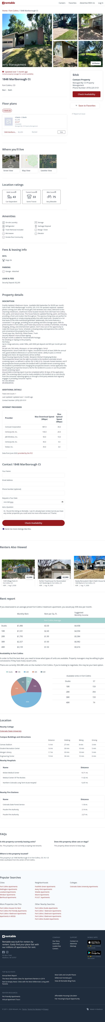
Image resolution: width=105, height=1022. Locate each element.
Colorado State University (10, 731)
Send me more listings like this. (18, 529)
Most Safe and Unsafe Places (65, 975)
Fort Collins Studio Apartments (46, 908)
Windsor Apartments (7, 895)
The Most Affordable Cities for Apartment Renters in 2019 (23, 979)
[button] (27, 40)
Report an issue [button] (78, 114)
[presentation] (101, 569)
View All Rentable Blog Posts (65, 981)
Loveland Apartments (8, 892)
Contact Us (74, 941)
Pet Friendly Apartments (11, 996)
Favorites (73, 3)
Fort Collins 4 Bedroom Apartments (13, 913)
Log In (100, 3)
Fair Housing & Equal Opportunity (67, 999)
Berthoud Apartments (8, 897)
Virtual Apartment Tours (11, 999)
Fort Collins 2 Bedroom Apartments (48, 913)
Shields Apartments (42, 892)
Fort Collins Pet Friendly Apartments (13, 911)
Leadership (57, 946)
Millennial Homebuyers (63, 978)
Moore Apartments (42, 895)
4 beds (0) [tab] (7, 110)
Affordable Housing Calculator (66, 996)
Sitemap (73, 946)
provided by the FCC (25, 453)
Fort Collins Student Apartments (47, 919)
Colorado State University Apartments (84, 886)
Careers (62, 3)
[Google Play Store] (94, 955)
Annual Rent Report (9, 975)
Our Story (56, 941)
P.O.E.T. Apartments (42, 897)
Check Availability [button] (86, 94)
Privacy (45, 1009)
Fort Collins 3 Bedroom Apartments (48, 916)
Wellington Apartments (8, 889)
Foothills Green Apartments (45, 886)
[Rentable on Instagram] (7, 953)
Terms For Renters (34, 1009)
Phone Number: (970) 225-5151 (86, 88)
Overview (56, 943)
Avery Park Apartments (43, 889)
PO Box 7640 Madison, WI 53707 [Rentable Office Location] (9, 956)
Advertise (73, 943)
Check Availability (33, 523)
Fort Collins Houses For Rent (10, 908)
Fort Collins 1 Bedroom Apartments (48, 911)
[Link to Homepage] (8, 3)
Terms (24, 1009)
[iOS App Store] (94, 944)
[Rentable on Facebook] (4, 953)
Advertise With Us (87, 3)
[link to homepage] (26, 936)
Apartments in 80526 (7, 916)
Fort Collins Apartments (8, 886)
